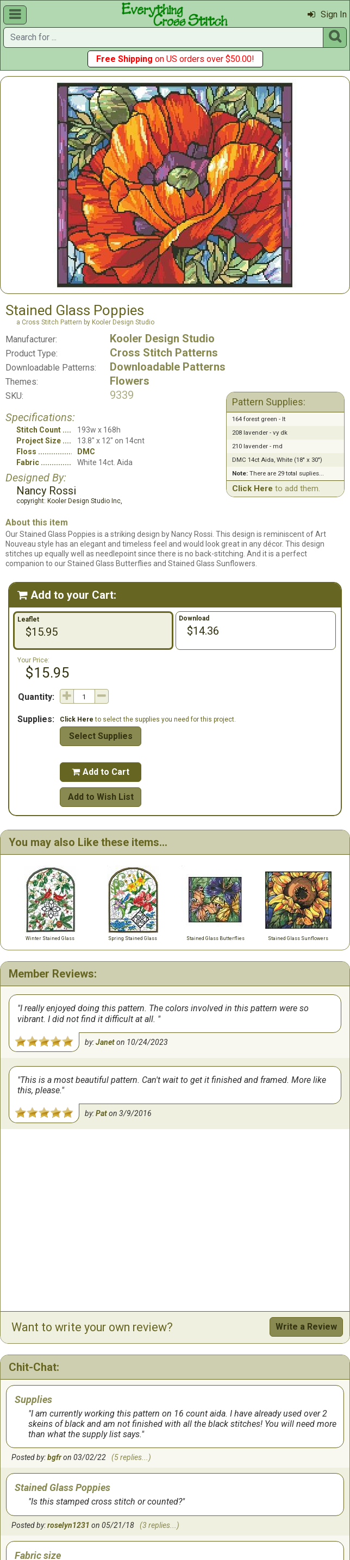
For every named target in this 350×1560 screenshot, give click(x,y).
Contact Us (136, 1504)
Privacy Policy (248, 1504)
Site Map (186, 1515)
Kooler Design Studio (162, 338)
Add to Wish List (101, 797)
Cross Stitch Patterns (164, 352)
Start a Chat (312, 1447)
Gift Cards (88, 1504)
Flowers (129, 380)
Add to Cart (100, 772)
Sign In (327, 14)
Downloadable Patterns (168, 366)
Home (48, 1504)
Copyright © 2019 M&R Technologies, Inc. (140, 1534)
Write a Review (306, 1144)
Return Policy (189, 1504)
